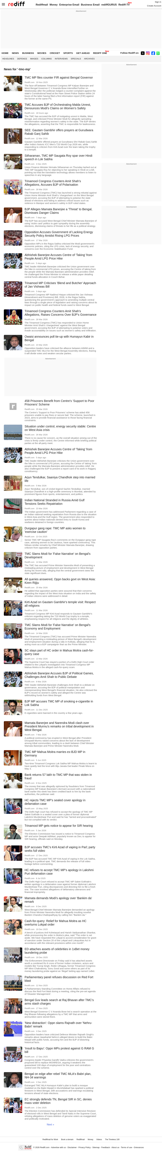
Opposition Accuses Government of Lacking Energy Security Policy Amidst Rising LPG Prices (59, 233)
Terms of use (126, 1147)
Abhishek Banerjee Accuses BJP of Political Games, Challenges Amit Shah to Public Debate (59, 675)
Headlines (8, 59)
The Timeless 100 (112, 1139)
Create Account (154, 6)
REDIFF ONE (100, 53)
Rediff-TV (124, 4)
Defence (22, 59)
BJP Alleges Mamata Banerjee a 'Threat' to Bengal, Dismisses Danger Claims (58, 210)
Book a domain (67, 1139)
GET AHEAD (83, 53)
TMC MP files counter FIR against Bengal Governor (59, 77)
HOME (5, 53)
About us (115, 1147)
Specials (76, 59)
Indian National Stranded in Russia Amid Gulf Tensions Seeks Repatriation (54, 501)
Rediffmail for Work (50, 1139)
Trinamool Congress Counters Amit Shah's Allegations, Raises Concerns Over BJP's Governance (60, 312)
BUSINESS (28, 53)
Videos (99, 1139)
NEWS (15, 53)
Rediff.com (44, 1147)
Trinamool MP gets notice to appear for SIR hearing (59, 825)
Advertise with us (58, 1147)
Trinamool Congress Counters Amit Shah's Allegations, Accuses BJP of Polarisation (53, 182)
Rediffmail (42, 4)
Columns (46, 59)
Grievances (139, 1147)
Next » (50, 1124)
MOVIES (41, 53)
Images (34, 59)
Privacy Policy (84, 1147)
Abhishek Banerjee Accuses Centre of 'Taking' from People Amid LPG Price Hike (58, 256)
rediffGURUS (109, 4)
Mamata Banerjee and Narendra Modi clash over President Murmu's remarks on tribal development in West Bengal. (59, 726)
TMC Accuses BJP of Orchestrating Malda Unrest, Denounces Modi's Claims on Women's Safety (58, 106)
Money (54, 4)
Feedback (105, 1147)
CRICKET (55, 53)
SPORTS (68, 53)
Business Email (90, 4)
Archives (89, 59)
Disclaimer (72, 1147)
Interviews (61, 59)
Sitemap (96, 1147)
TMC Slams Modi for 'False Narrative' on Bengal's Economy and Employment (57, 626)
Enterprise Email (69, 4)
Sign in (158, 2)
